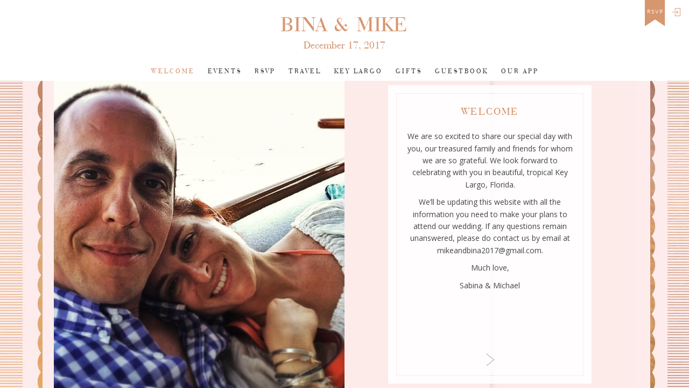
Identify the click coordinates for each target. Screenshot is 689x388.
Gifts (409, 71)
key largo (358, 71)
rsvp (655, 12)
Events (225, 71)
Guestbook (461, 71)
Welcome (173, 71)
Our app (520, 71)
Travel (305, 71)
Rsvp (265, 71)
